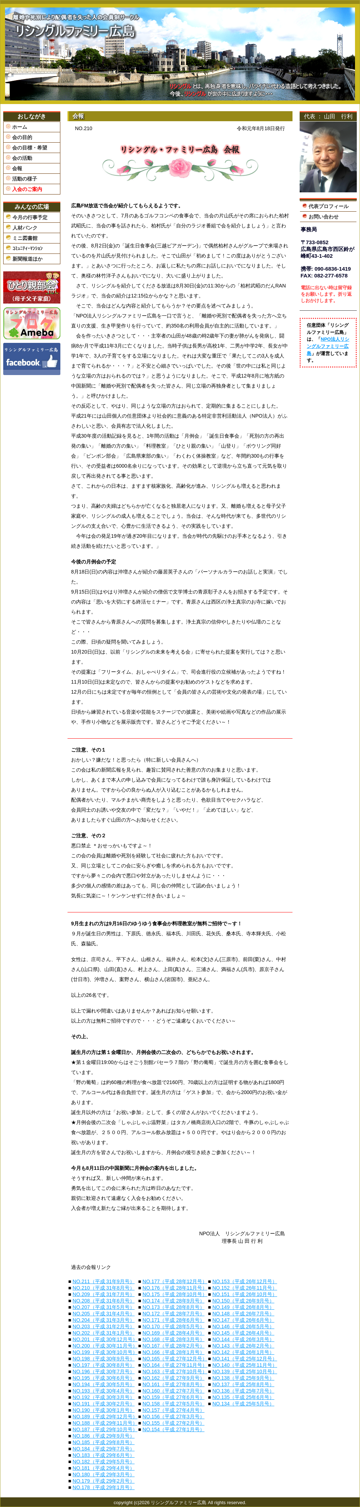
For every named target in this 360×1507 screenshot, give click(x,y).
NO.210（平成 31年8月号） (103, 1288)
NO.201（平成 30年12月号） (104, 1339)
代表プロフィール (325, 206)
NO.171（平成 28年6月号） (173, 1320)
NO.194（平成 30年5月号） (103, 1384)
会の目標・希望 (26, 147)
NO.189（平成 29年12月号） (104, 1416)
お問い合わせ (320, 216)
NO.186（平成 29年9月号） (103, 1436)
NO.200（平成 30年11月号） (104, 1346)
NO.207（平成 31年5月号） (103, 1307)
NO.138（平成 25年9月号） (243, 1378)
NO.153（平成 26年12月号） (244, 1281)
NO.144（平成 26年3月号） (243, 1339)
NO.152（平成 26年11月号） (244, 1288)
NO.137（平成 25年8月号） (243, 1384)
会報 (14, 168)
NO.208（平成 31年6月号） (103, 1301)
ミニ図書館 (22, 238)
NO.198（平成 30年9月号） (103, 1358)
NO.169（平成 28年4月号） (173, 1333)
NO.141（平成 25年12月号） (244, 1358)
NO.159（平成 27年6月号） (173, 1397)
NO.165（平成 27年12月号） (174, 1358)
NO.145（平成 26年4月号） (243, 1333)
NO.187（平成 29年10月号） (104, 1429)
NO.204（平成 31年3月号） (103, 1320)
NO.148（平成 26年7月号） (243, 1313)
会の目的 (19, 137)
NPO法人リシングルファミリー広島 (328, 346)
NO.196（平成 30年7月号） (103, 1371)
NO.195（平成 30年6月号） (103, 1378)
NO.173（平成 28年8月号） (173, 1307)
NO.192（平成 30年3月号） (103, 1397)
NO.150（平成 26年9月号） (243, 1301)
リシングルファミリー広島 (178, 1502)
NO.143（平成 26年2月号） (243, 1346)
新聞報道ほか (24, 258)
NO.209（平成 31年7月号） (103, 1294)
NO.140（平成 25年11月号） (244, 1365)
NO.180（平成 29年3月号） (103, 1474)
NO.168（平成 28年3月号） (173, 1339)
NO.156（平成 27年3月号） (173, 1416)
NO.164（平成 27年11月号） (174, 1365)
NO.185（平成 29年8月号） (103, 1442)
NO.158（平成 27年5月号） (173, 1404)
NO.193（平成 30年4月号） (103, 1391)
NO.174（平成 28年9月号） (173, 1301)
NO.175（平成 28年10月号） (174, 1294)
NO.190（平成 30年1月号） (103, 1410)
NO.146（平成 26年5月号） (243, 1326)
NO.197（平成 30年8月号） (103, 1365)
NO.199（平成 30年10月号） (104, 1352)
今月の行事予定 (27, 217)
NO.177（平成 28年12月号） (174, 1281)
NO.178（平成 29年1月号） (103, 1487)
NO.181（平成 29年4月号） (103, 1468)
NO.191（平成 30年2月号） (103, 1404)
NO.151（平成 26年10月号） (244, 1294)
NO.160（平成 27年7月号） (173, 1391)
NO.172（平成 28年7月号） (173, 1313)
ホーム (16, 127)
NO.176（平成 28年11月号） (174, 1288)
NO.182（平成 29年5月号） (103, 1461)
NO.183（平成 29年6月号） (103, 1455)
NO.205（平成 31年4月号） (103, 1313)
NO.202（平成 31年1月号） (103, 1333)
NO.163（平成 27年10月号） (174, 1371)
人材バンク (22, 227)
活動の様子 (21, 179)
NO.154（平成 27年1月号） (173, 1429)
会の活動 (19, 158)
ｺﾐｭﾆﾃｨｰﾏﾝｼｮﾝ (24, 248)
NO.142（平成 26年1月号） (243, 1352)
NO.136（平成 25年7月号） (243, 1391)
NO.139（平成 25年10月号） (244, 1371)
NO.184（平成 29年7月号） (103, 1449)
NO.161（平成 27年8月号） (173, 1384)
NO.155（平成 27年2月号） (173, 1423)
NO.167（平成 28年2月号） (173, 1346)
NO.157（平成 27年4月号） (173, 1410)
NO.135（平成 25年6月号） (243, 1397)
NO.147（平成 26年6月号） (243, 1320)
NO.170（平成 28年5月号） (173, 1326)
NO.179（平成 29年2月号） (103, 1481)
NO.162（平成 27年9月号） (173, 1378)
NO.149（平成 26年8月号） (243, 1307)
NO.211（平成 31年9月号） (103, 1281)
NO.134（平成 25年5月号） (243, 1404)
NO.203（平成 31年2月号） (103, 1326)
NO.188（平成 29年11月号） (104, 1423)
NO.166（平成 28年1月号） (173, 1352)
